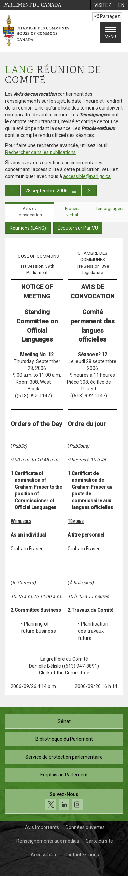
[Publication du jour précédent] (12, 190)
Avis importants (42, 827)
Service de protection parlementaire (64, 757)
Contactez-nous (81, 855)
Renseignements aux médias (47, 841)
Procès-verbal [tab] (72, 212)
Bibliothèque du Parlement (64, 739)
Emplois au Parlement (64, 774)
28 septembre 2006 (50, 190)
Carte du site (99, 841)
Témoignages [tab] (109, 208)
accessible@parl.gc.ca (87, 176)
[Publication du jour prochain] (89, 190)
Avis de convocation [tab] (29, 212)
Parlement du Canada (32, 5)
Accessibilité (44, 855)
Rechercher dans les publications (40, 152)
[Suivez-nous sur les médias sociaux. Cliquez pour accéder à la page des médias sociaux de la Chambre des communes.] (64, 801)
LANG (19, 70)
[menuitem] (102, 5)
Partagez (107, 16)
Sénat (64, 721)
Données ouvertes (85, 827)
